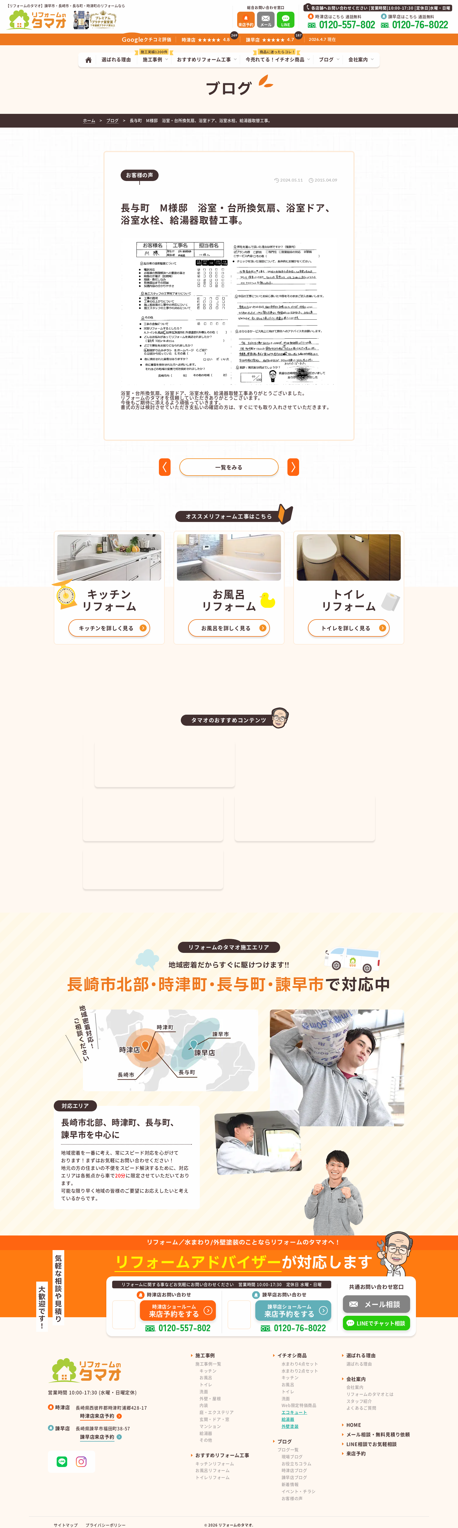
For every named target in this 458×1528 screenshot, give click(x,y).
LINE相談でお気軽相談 (371, 1438)
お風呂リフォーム (212, 1464)
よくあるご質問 (361, 1402)
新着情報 (290, 1478)
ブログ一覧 (288, 1444)
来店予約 (356, 1447)
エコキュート (294, 1406)
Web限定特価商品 (299, 1399)
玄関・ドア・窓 (214, 1413)
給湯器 (205, 1427)
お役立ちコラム (297, 1458)
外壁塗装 (290, 1420)
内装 (203, 1399)
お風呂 (205, 1371)
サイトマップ (66, 1519)
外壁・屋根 (210, 1392)
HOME (353, 1418)
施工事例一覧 (208, 1358)
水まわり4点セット (300, 1358)
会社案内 (355, 1381)
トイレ (205, 1378)
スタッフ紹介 (359, 1395)
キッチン (208, 1365)
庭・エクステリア (216, 1406)
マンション (210, 1420)
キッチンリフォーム (214, 1458)
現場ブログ (292, 1451)
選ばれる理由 (359, 1358)
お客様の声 (292, 1492)
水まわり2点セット (300, 1365)
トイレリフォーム (212, 1471)
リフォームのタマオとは (370, 1388)
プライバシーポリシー (106, 1519)
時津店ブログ (294, 1464)
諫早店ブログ (294, 1471)
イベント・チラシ (299, 1485)
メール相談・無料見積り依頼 (378, 1428)
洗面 (203, 1385)
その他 (205, 1434)
